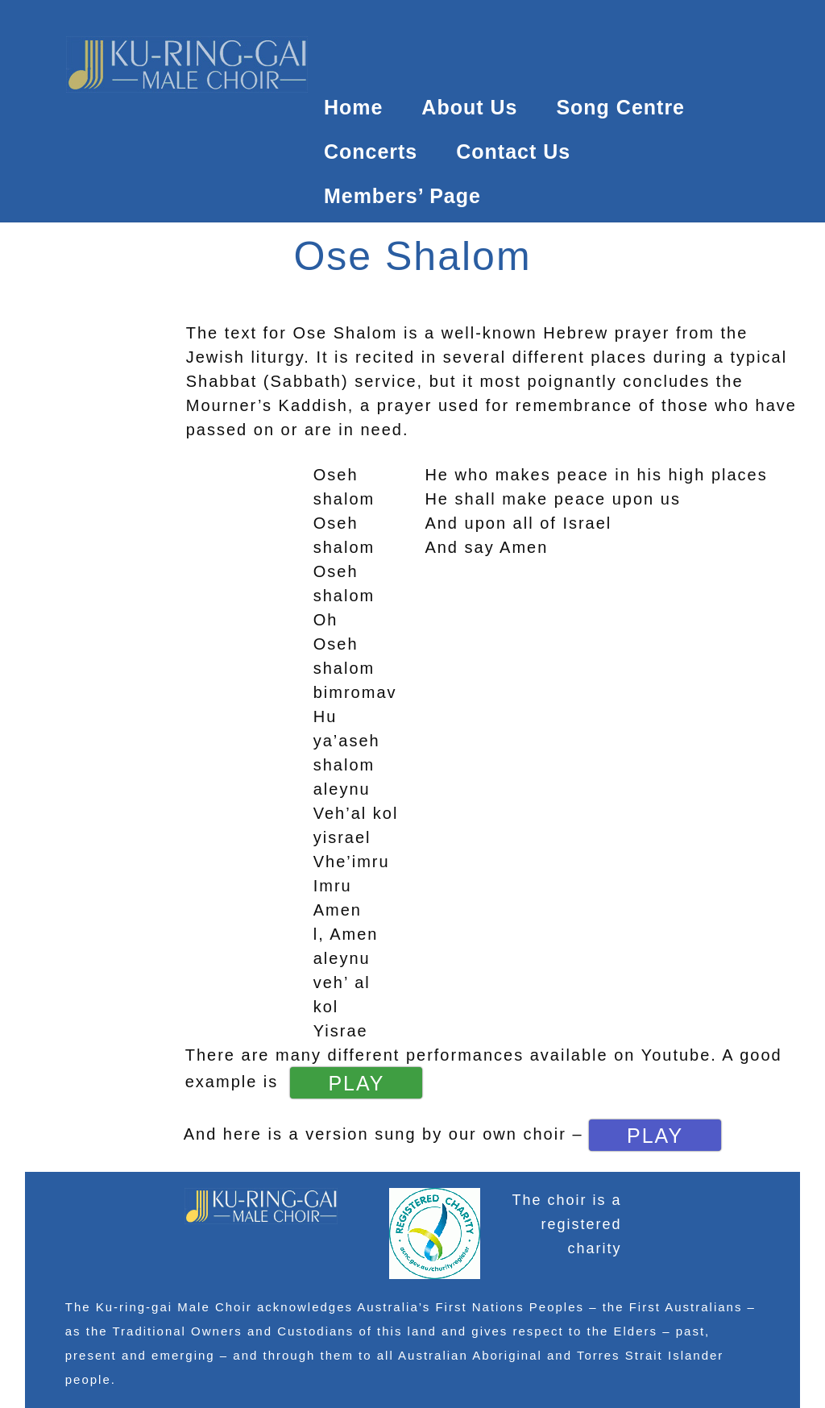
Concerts (370, 151)
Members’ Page (402, 196)
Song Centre (620, 107)
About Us (469, 107)
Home (353, 107)
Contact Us (513, 151)
